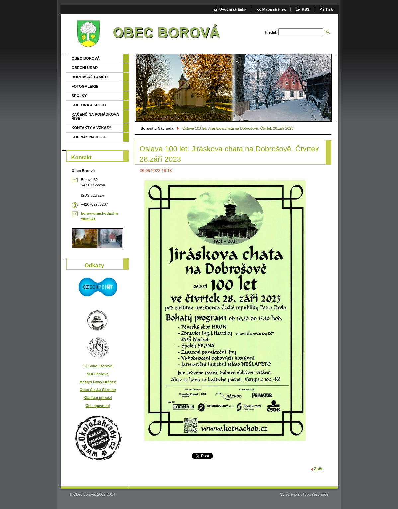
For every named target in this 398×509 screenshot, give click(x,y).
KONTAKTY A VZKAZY (91, 128)
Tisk (329, 9)
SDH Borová (97, 374)
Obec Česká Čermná (98, 390)
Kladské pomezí (98, 398)
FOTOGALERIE (85, 86)
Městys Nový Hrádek (97, 382)
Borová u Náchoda (157, 128)
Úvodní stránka (232, 9)
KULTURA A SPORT (89, 105)
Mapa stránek (274, 9)
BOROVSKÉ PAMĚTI (90, 77)
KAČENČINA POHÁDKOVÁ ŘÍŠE (95, 116)
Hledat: (271, 32)
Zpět (318, 469)
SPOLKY (79, 96)
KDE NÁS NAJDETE (89, 137)
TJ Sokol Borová (97, 366)
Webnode (320, 494)
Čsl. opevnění (98, 406)
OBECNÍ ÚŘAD (85, 68)
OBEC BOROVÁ (86, 58)
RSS (305, 9)
